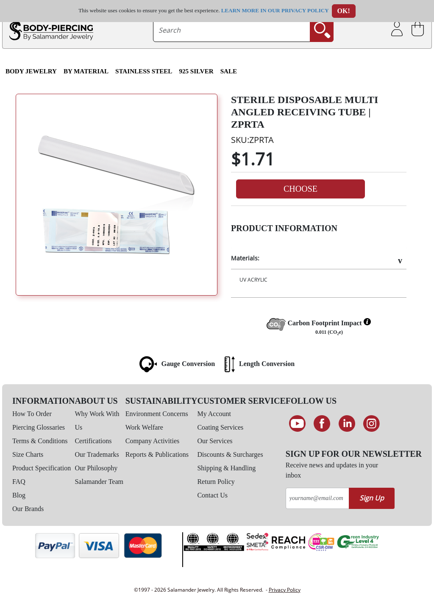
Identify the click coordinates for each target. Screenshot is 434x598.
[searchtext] (231, 30)
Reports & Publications (157, 454)
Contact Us (212, 495)
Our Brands (28, 508)
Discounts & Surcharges (230, 454)
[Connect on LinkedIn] (347, 423)
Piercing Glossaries (38, 427)
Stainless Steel (143, 71)
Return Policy (215, 481)
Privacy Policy (284, 589)
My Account (214, 413)
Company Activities (152, 440)
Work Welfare (144, 427)
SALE (228, 71)
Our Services (214, 440)
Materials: (245, 258)
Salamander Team (99, 481)
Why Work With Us (97, 420)
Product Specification (41, 468)
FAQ (18, 481)
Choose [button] (300, 188)
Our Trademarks (97, 454)
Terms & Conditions (39, 440)
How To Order (32, 413)
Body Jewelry (31, 71)
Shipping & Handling (226, 468)
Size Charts (27, 454)
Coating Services (220, 427)
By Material (86, 71)
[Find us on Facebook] (322, 423)
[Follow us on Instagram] (372, 423)
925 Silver (196, 71)
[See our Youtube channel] (297, 423)
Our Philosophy (96, 468)
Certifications (93, 440)
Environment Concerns (156, 413)
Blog (18, 495)
